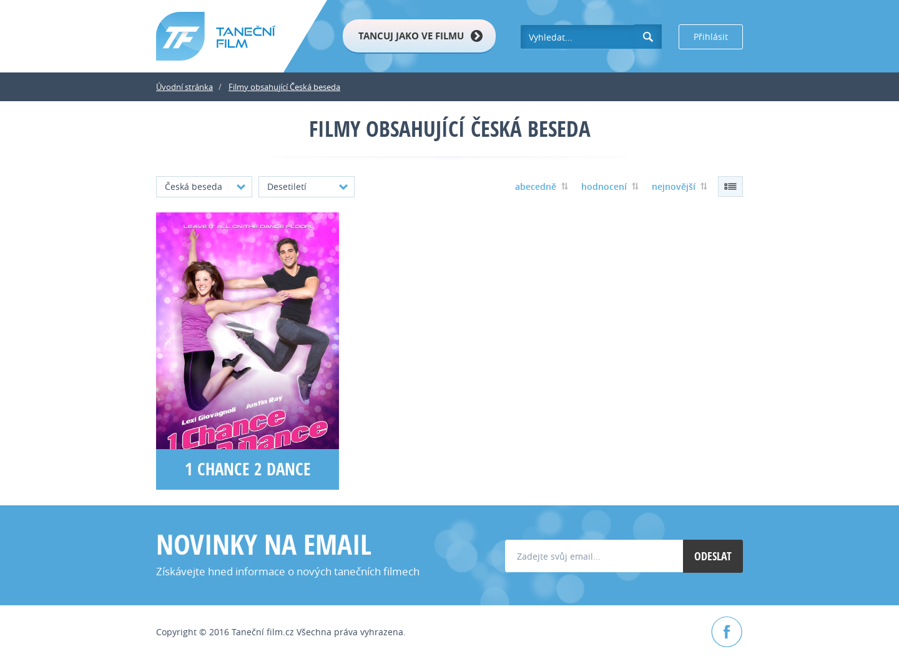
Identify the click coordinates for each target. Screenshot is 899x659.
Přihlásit (711, 36)
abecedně (535, 186)
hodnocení (604, 186)
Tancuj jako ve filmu (411, 35)
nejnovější (673, 186)
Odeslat (713, 556)
